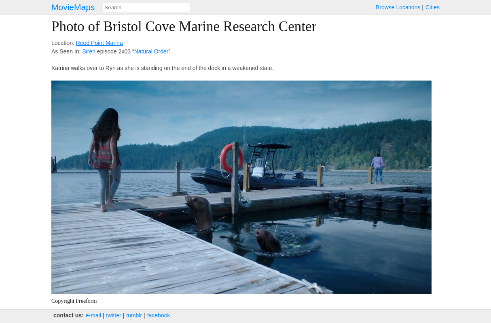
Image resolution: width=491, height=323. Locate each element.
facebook (158, 315)
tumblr (134, 315)
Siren (88, 51)
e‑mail (93, 315)
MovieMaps (73, 7)
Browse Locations (398, 7)
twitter (113, 315)
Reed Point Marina (99, 43)
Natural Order (151, 51)
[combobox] (147, 7)
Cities (432, 7)
